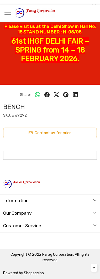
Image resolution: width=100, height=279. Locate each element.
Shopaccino (34, 273)
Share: (25, 95)
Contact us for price (50, 133)
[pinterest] (66, 95)
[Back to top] (94, 268)
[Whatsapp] (37, 95)
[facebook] (47, 95)
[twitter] (56, 95)
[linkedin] (75, 95)
